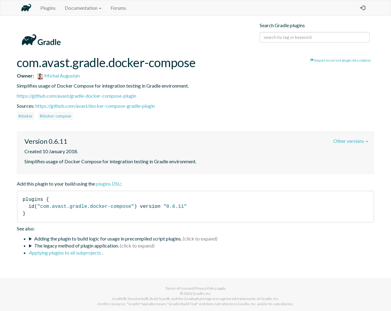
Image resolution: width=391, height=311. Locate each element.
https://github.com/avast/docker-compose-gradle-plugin (95, 106)
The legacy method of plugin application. (76, 245)
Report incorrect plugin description (340, 60)
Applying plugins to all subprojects (65, 252)
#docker (25, 116)
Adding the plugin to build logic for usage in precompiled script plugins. (108, 238)
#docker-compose (55, 116)
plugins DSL (108, 183)
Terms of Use (176, 288)
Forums (118, 8)
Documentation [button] (83, 8)
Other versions (350, 141)
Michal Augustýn (58, 75)
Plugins (48, 8)
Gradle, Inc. (202, 293)
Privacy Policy (206, 288)
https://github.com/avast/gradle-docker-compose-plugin (76, 96)
